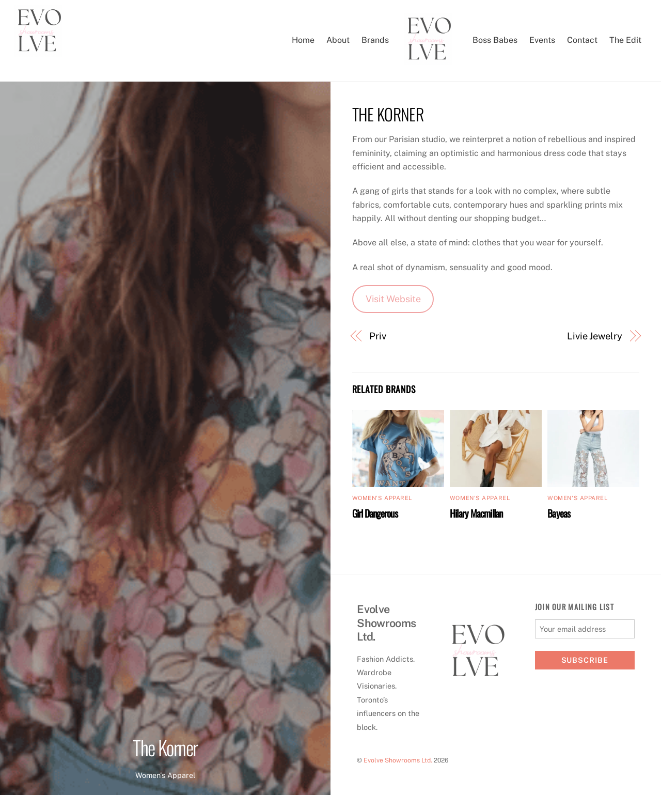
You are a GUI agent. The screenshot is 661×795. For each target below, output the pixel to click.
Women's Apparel (165, 775)
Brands (375, 40)
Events (542, 40)
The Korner (165, 747)
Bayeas (558, 513)
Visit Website (393, 298)
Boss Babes (495, 40)
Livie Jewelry (594, 336)
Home (303, 40)
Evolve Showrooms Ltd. (398, 760)
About (338, 40)
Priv (377, 336)
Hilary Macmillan (476, 513)
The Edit (625, 40)
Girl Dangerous (375, 513)
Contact (582, 40)
